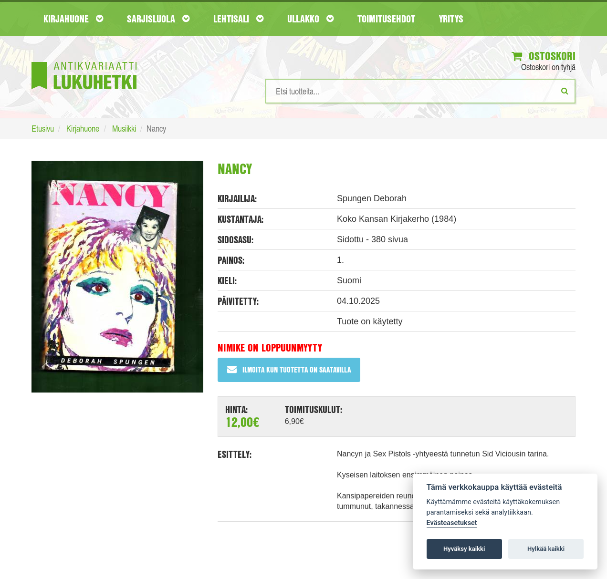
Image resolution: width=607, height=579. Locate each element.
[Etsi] (564, 90)
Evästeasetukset (452, 523)
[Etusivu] (83, 61)
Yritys (451, 18)
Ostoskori (544, 56)
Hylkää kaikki (546, 548)
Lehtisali (238, 18)
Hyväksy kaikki (464, 548)
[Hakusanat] (420, 91)
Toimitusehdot (386, 18)
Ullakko (310, 18)
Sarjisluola (158, 18)
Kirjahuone (73, 18)
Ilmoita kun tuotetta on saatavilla (289, 369)
